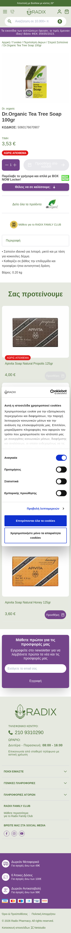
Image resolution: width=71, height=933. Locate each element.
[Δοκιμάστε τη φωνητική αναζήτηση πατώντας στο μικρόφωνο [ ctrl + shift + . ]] (59, 21)
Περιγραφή (13, 240)
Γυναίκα (16, 42)
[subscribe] (35, 681)
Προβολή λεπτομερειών (43, 508)
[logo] (36, 11)
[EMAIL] (37, 668)
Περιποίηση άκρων (34, 42)
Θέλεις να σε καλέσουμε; (32, 187)
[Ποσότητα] (11, 165)
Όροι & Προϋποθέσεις (15, 913)
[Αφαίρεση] (7, 165)
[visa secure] (38, 901)
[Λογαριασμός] (59, 12)
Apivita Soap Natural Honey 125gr (28, 602)
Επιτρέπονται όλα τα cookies (35, 520)
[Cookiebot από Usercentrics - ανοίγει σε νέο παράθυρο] (50, 392)
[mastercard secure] (46, 901)
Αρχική (6, 42)
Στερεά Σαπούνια (58, 42)
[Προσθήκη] (15, 165)
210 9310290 (29, 732)
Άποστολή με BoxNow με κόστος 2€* (35, 3)
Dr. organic (8, 108)
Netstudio (38, 927)
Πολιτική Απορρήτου (43, 913)
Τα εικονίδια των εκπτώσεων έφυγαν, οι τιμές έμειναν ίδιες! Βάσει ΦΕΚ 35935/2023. (35, 32)
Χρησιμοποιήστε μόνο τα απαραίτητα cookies (35, 535)
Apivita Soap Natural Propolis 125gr (29, 363)
